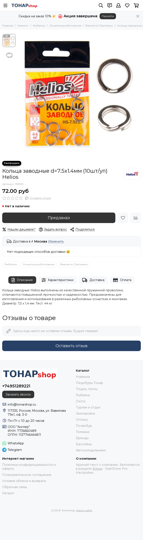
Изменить (56, 241)
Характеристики (58, 280)
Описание (22, 280)
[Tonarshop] (24, 5)
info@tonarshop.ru (22, 404)
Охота (80, 401)
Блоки (97, 469)
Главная (7, 25)
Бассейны (84, 444)
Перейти (108, 16)
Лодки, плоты (86, 389)
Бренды (82, 438)
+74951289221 (16, 386)
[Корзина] (136, 5)
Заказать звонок (18, 394)
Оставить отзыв (71, 345)
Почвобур (84, 426)
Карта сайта (84, 510)
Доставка (93, 280)
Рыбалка (39, 25)
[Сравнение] (135, 218)
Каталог (23, 25)
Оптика (82, 420)
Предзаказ (59, 217)
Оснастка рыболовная (65, 25)
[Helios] (132, 173)
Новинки (83, 377)
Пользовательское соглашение (27, 475)
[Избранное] (127, 5)
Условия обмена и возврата (24, 481)
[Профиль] (118, 5)
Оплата (122, 280)
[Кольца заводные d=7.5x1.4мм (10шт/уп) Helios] (79, 95)
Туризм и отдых (88, 407)
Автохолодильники (91, 450)
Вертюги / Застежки (99, 25)
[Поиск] (101, 5)
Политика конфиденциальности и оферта (29, 467)
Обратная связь (14, 487)
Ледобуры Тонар (89, 383)
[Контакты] (109, 5)
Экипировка (85, 413)
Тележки (82, 432)
